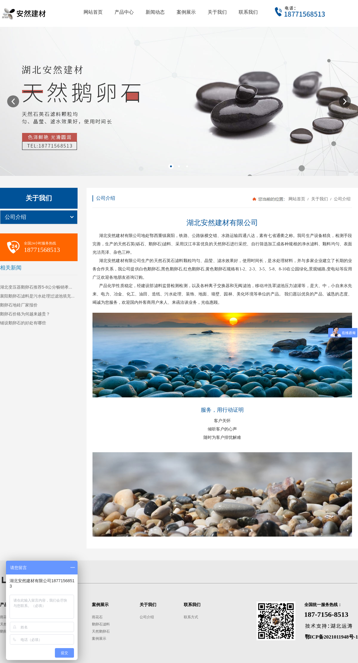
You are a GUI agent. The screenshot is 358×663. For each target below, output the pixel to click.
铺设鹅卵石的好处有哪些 (23, 322)
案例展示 (99, 638)
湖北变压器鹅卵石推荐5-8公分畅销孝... (36, 287)
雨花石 (5, 617)
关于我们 (319, 199)
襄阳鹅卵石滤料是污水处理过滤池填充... (37, 296)
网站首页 (296, 199)
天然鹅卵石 (101, 631)
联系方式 (191, 617)
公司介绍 (15, 217)
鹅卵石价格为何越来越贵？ (25, 314)
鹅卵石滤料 (101, 624)
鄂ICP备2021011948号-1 (331, 637)
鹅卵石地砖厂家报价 (19, 305)
